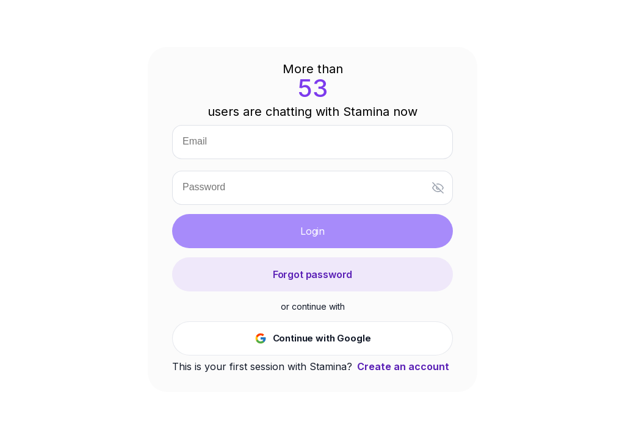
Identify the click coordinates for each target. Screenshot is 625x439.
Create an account (403, 366)
